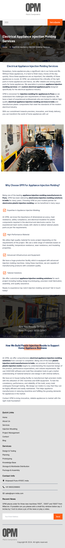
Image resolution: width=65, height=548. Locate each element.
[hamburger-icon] (6, 22)
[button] (4, 148)
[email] (28, 516)
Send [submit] (58, 517)
